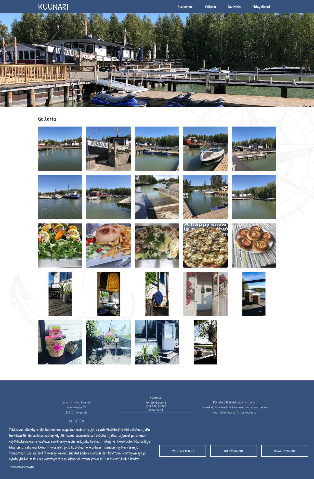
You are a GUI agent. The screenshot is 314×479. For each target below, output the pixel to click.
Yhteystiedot (261, 6)
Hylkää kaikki (233, 451)
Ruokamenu (185, 6)
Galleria (210, 6)
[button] (60, 150)
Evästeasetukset (182, 451)
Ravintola (234, 6)
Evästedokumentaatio (21, 467)
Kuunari (53, 6)
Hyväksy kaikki (284, 451)
